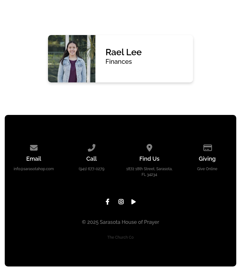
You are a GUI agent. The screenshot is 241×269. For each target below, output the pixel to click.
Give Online (207, 169)
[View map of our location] (149, 147)
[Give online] (207, 147)
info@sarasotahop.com (34, 169)
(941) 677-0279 (91, 169)
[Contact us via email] (33, 147)
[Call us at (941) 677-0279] (91, 147)
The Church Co (120, 237)
